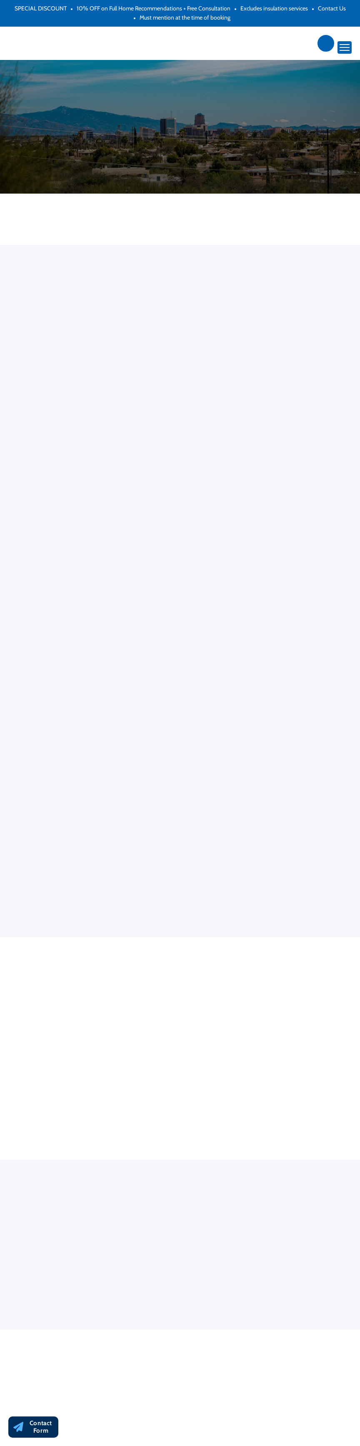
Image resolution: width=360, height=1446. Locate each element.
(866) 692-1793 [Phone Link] (326, 43)
